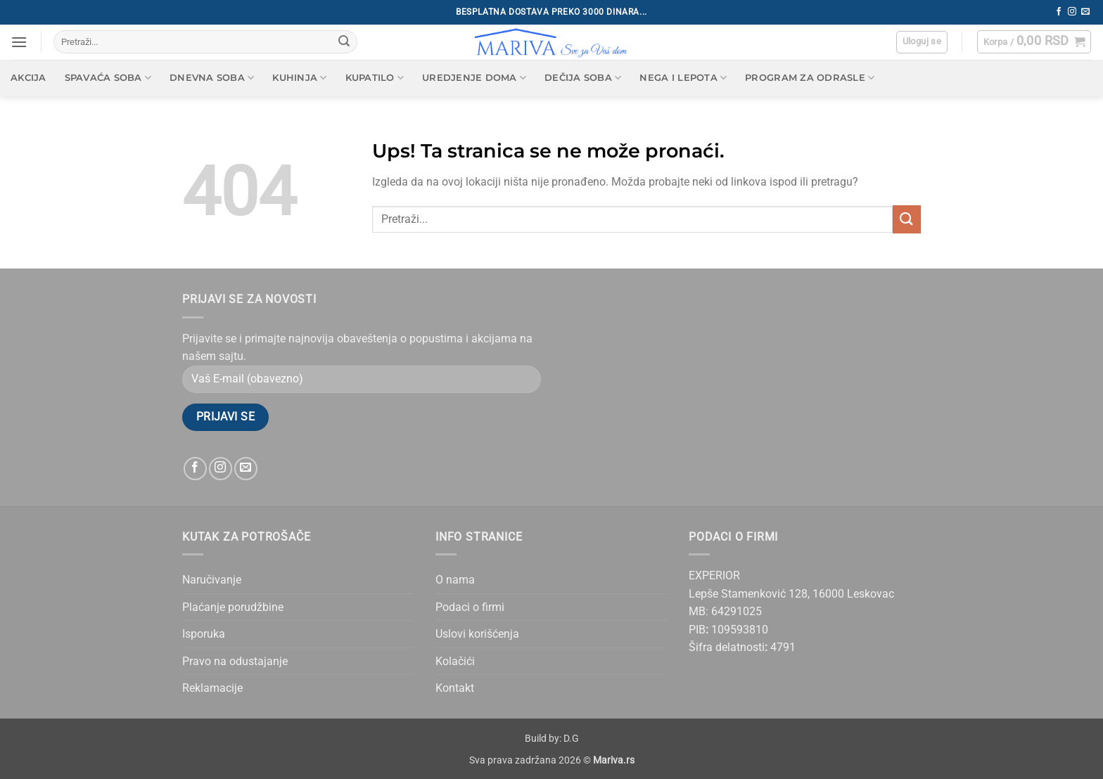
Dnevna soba (212, 77)
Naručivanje (211, 579)
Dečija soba (582, 77)
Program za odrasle (809, 77)
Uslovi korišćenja (477, 633)
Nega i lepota (683, 77)
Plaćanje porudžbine (232, 607)
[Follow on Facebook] (1058, 12)
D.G (571, 739)
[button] (19, 42)
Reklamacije (212, 688)
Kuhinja (299, 77)
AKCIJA (28, 77)
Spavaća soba (108, 77)
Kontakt (454, 688)
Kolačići (455, 661)
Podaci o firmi (469, 607)
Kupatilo (374, 77)
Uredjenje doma (474, 77)
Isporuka (203, 633)
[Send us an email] (1085, 12)
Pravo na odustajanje (235, 661)
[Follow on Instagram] (1072, 12)
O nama (455, 579)
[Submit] (344, 42)
